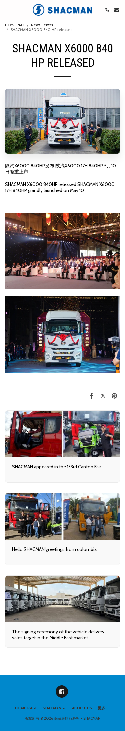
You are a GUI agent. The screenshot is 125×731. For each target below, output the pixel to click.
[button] (7, 9)
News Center (42, 25)
